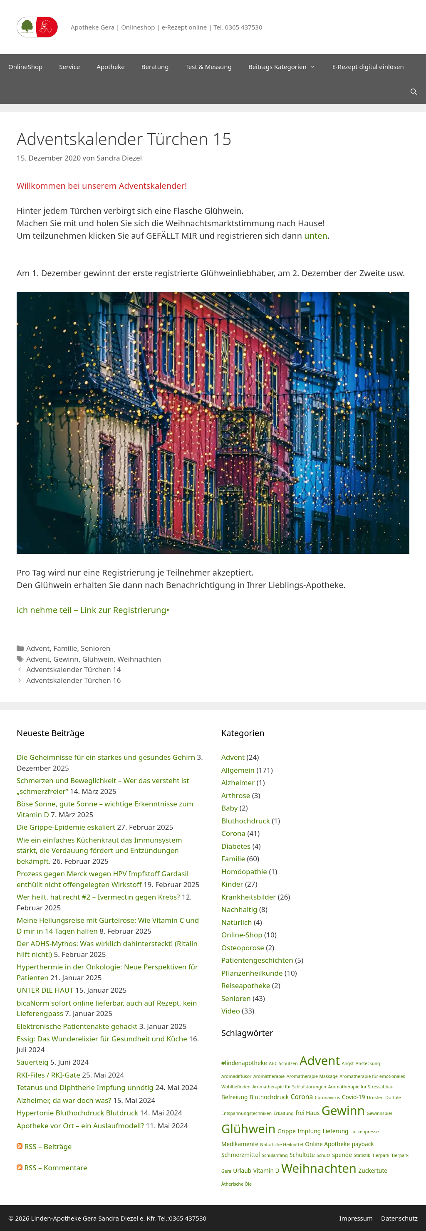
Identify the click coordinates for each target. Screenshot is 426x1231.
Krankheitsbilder (248, 897)
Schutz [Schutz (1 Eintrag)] (323, 1155)
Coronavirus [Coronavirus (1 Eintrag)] (327, 1097)
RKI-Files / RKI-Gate (48, 1075)
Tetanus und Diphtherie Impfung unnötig (85, 1087)
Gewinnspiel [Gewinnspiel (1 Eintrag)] (379, 1113)
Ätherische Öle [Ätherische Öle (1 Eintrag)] (236, 1184)
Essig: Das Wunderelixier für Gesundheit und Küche (102, 1038)
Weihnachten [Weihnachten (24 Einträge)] (319, 1168)
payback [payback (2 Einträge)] (363, 1144)
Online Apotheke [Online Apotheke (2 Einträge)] (327, 1144)
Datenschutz (399, 1218)
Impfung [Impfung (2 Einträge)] (309, 1131)
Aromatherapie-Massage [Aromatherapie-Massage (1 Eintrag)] (312, 1076)
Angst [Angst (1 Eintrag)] (348, 1063)
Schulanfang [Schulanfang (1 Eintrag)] (274, 1155)
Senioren (95, 648)
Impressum (356, 1218)
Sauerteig (33, 1062)
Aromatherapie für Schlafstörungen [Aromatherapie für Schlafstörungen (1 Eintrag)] (290, 1087)
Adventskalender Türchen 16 (73, 680)
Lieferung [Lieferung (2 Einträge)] (336, 1131)
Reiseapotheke (245, 985)
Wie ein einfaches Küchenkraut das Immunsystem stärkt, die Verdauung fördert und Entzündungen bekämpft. (99, 850)
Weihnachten (139, 659)
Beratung (155, 66)
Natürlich (236, 922)
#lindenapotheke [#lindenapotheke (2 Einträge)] (244, 1063)
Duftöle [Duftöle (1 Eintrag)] (393, 1097)
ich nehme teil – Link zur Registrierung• (93, 610)
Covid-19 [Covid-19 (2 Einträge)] (353, 1097)
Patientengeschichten (257, 960)
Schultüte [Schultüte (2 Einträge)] (302, 1155)
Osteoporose (242, 947)
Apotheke (111, 66)
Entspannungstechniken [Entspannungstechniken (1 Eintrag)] (246, 1113)
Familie (65, 648)
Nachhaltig (239, 909)
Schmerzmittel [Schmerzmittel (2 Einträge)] (240, 1155)
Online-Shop (242, 934)
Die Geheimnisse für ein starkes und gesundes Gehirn (106, 757)
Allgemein (238, 770)
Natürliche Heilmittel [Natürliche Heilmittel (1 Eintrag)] (281, 1144)
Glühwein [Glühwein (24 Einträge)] (248, 1128)
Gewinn (65, 659)
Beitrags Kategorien (286, 66)
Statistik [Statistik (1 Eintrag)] (362, 1155)
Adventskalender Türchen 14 (73, 669)
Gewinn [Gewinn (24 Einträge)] (343, 1110)
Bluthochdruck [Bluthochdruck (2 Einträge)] (269, 1097)
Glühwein (98, 659)
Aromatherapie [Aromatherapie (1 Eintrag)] (269, 1076)
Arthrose (235, 795)
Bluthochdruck (245, 821)
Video (230, 1011)
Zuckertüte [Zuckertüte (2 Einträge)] (372, 1170)
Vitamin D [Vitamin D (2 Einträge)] (266, 1170)
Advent (38, 648)
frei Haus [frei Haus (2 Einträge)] (307, 1113)
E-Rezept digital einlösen (368, 66)
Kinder (232, 884)
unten (315, 235)
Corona (233, 833)
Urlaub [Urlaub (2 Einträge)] (242, 1170)
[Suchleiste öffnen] (413, 91)
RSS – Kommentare (52, 1167)
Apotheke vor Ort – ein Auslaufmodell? (80, 1125)
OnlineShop (25, 66)
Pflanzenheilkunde (252, 973)
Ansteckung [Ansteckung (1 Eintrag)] (368, 1063)
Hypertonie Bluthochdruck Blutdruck (77, 1112)
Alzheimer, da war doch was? (64, 1100)
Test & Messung (209, 66)
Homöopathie (244, 871)
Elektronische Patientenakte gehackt (77, 1026)
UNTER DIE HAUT (45, 990)
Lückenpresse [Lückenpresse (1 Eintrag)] (364, 1132)
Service (69, 66)
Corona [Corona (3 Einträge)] (302, 1096)
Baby (229, 808)
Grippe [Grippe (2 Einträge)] (286, 1131)
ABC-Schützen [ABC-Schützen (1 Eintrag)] (283, 1063)
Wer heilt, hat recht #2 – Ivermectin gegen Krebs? (98, 897)
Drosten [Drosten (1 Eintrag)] (375, 1097)
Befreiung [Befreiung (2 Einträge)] (234, 1097)
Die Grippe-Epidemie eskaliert (66, 827)
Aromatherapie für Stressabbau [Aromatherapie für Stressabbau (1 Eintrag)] (361, 1087)
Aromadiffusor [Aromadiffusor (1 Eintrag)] (236, 1076)
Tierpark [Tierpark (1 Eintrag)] (380, 1155)
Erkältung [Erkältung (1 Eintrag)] (284, 1113)
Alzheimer (238, 782)
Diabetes (235, 846)
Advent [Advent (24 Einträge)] (320, 1060)
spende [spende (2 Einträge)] (342, 1155)
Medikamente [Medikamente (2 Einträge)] (239, 1144)
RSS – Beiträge (44, 1146)
